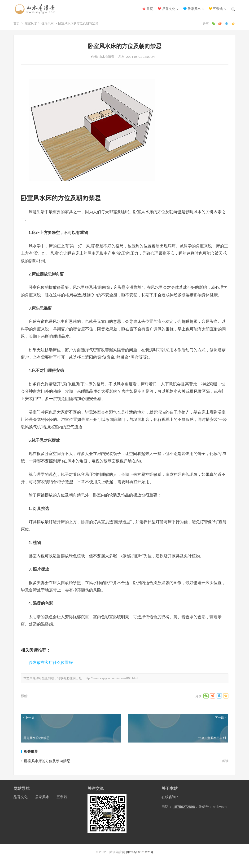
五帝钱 (216, 9)
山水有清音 (107, 57)
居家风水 (192, 9)
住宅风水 (47, 23)
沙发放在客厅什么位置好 (51, 662)
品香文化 (166, 9)
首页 (147, 9)
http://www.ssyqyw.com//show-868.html (111, 678)
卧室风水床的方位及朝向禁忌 (47, 761)
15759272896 (184, 807)
